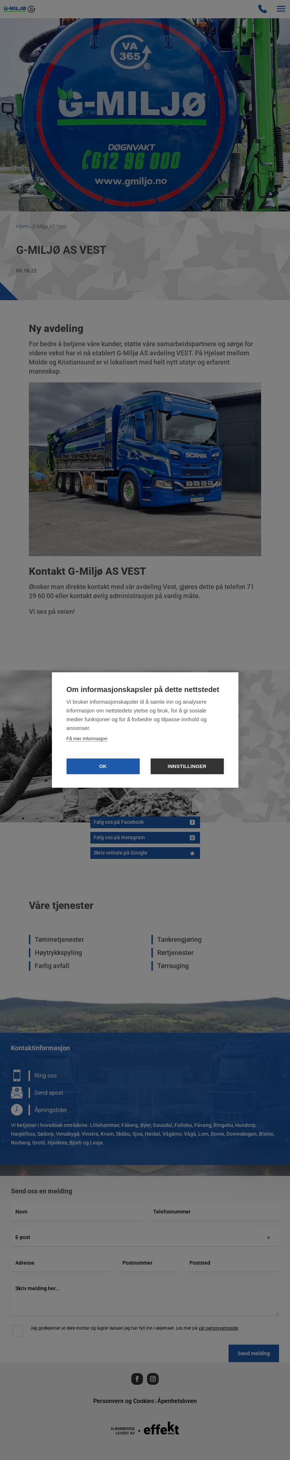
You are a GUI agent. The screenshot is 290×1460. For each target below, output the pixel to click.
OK (103, 766)
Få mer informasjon (87, 738)
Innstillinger (186, 766)
